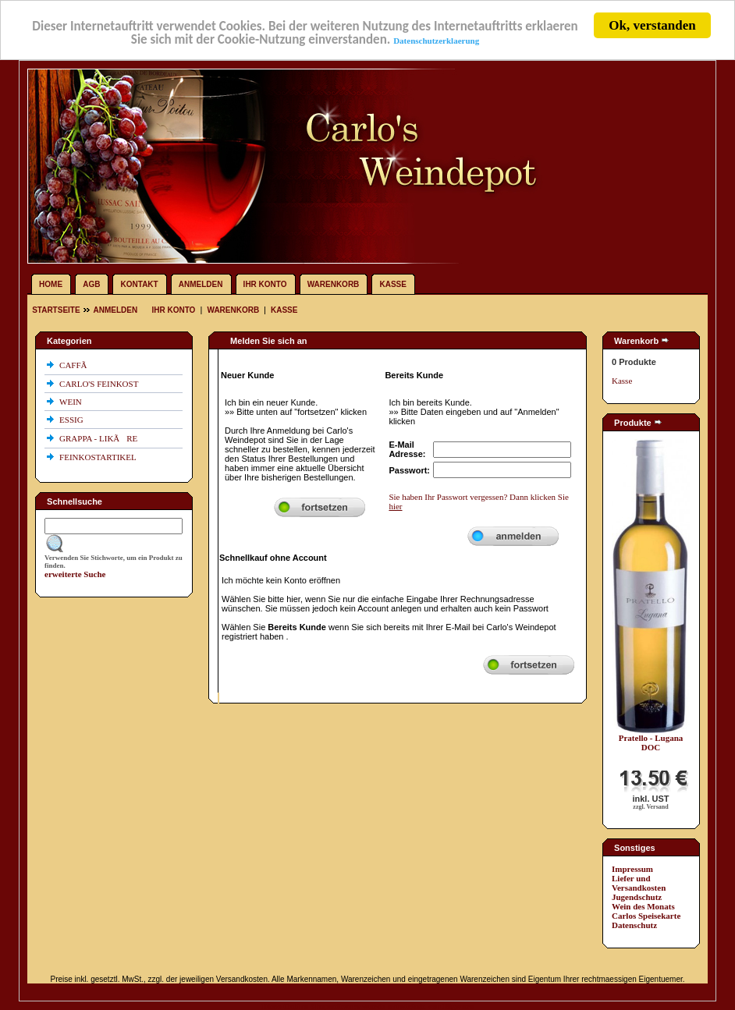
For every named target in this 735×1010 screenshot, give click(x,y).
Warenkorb (333, 284)
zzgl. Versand (650, 806)
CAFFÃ (76, 365)
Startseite (57, 310)
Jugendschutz (637, 897)
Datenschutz (634, 925)
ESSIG (72, 419)
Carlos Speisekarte (646, 915)
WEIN (71, 401)
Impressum (632, 869)
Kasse (392, 284)
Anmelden (201, 284)
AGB (91, 284)
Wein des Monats (643, 906)
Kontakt (139, 284)
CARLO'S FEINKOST (99, 383)
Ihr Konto (265, 284)
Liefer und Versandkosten (639, 883)
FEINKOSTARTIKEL (98, 457)
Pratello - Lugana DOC (651, 742)
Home (50, 284)
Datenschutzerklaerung (436, 39)
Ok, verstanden (652, 25)
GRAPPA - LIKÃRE (99, 438)
